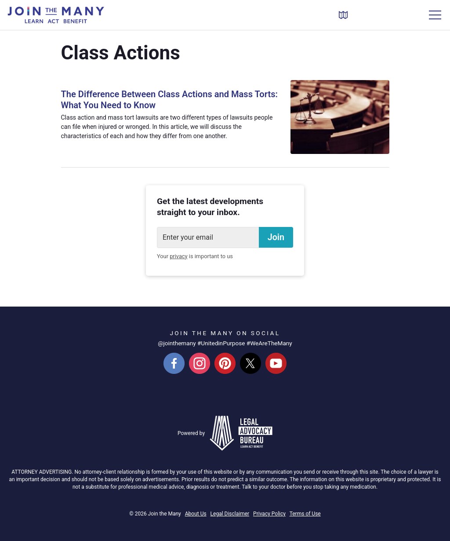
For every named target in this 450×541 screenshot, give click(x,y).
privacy (178, 256)
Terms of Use (305, 514)
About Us (196, 514)
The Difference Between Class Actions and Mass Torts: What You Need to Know (160, 99)
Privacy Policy (269, 514)
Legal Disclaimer (230, 514)
